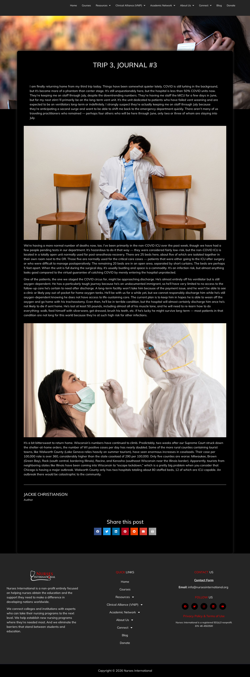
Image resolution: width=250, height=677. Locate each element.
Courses (86, 4)
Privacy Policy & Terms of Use (204, 616)
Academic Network (162, 4)
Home (73, 4)
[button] (103, 4)
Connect (205, 4)
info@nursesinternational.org (208, 587)
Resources (103, 4)
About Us (187, 4)
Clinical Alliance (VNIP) (130, 4)
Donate (231, 4)
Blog (219, 4)
